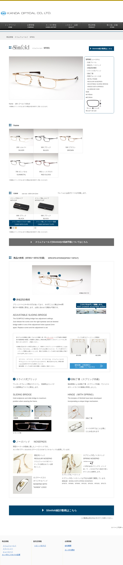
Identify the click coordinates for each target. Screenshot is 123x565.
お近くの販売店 (40, 546)
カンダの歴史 (70, 550)
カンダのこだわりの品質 (11, 555)
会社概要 (68, 546)
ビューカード (8, 552)
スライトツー (8, 549)
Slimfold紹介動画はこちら (102, 49)
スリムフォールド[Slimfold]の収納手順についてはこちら (61, 242)
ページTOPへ (117, 527)
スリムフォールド (9, 546)
